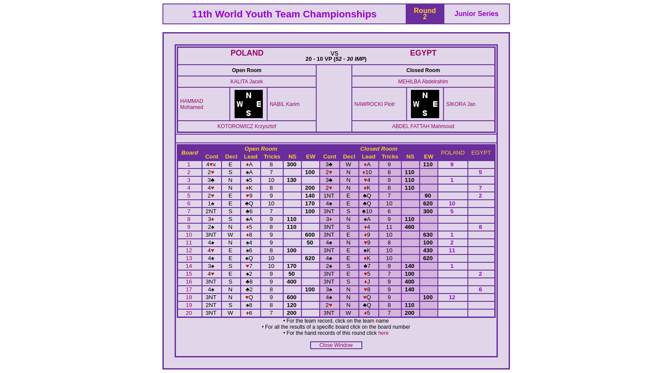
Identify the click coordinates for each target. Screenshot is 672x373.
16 (189, 281)
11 (189, 242)
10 (189, 234)
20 (189, 313)
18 (189, 297)
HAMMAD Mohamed (191, 104)
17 (189, 289)
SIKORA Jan (460, 104)
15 (189, 274)
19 (189, 305)
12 (189, 250)
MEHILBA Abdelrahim (423, 82)
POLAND (247, 53)
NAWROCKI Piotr (374, 104)
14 (189, 266)
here (383, 333)
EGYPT (423, 53)
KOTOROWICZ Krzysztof (246, 126)
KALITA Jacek (247, 82)
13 (189, 258)
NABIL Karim (285, 104)
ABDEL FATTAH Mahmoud (423, 126)
